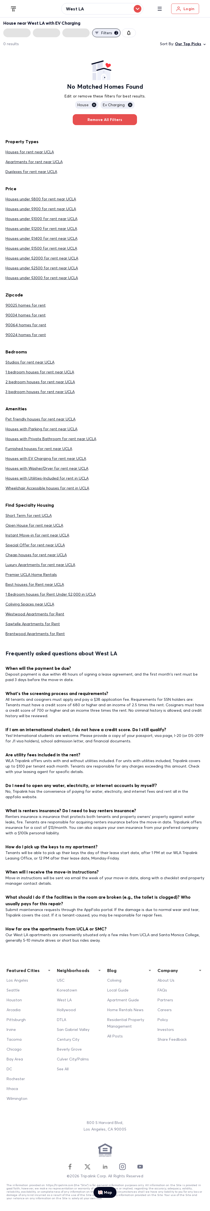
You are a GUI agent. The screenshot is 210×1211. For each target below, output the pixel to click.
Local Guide (118, 990)
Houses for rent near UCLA (29, 151)
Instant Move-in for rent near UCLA (37, 535)
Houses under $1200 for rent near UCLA (41, 228)
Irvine (11, 1029)
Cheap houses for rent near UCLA (36, 554)
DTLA (61, 1019)
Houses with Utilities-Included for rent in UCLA (47, 478)
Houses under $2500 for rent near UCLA (41, 268)
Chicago (14, 1049)
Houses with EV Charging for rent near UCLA (45, 458)
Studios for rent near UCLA (29, 362)
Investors (166, 1029)
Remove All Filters (105, 119)
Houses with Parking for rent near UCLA (41, 428)
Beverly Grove (69, 1049)
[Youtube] (140, 1166)
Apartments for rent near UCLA (34, 161)
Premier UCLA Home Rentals (31, 574)
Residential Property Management (125, 1023)
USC (61, 980)
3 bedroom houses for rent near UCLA (40, 391)
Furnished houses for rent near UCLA (38, 448)
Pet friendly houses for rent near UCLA (40, 419)
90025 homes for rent (25, 305)
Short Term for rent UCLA (28, 515)
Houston (14, 999)
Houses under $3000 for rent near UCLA (41, 277)
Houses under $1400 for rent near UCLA (41, 238)
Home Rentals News (125, 1009)
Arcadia (14, 1009)
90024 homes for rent (25, 334)
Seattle (13, 990)
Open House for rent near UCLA (34, 525)
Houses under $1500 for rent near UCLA (41, 248)
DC (9, 1068)
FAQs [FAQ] (162, 990)
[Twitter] (87, 1166)
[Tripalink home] (13, 8)
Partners (165, 999)
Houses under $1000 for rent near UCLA (41, 218)
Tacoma (14, 1039)
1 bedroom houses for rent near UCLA (39, 372)
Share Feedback (172, 1039)
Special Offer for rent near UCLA (35, 545)
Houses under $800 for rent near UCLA (40, 199)
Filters (106, 33)
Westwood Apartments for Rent (34, 614)
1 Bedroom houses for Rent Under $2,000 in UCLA (50, 594)
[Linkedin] (105, 1166)
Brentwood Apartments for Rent (35, 633)
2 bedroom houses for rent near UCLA (40, 381)
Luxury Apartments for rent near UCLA (40, 564)
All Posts (115, 1036)
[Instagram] (122, 1166)
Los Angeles (17, 980)
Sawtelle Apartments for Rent (32, 623)
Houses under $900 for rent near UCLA (40, 208)
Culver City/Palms (73, 1059)
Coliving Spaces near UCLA (29, 604)
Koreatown (67, 990)
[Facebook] (70, 1166)
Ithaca (12, 1088)
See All (63, 1068)
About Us (166, 980)
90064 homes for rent (25, 324)
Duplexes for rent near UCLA (31, 171)
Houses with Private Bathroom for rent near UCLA (50, 438)
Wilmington (17, 1098)
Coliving (114, 980)
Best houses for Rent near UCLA (34, 584)
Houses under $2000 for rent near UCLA (41, 258)
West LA (64, 999)
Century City (68, 1039)
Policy (163, 1019)
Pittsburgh (16, 1019)
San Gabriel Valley (73, 1029)
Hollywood (66, 1009)
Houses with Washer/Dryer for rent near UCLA (46, 468)
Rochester (16, 1078)
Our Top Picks (191, 44)
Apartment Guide (123, 999)
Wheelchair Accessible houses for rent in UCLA (47, 488)
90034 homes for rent (25, 315)
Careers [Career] (165, 1009)
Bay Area (15, 1059)
